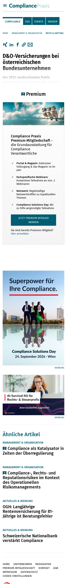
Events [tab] (38, 21)
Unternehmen (22, 564)
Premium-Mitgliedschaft (19, 568)
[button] (23, 44)
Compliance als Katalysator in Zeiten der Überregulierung (33, 451)
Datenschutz (29, 572)
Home (6, 564)
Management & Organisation (27, 33)
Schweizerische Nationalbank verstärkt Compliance (30, 538)
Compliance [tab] (13, 21)
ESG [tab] (27, 21)
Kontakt (44, 568)
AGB (55, 568)
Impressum (10, 572)
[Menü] (5, 6)
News (5, 33)
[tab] (13, 21)
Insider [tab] (52, 21)
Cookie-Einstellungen (17, 576)
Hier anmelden (20, 233)
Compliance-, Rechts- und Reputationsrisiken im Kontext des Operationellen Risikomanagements (31, 480)
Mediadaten (43, 564)
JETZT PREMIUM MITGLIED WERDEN (33, 220)
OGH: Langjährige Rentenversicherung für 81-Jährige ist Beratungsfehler (28, 511)
